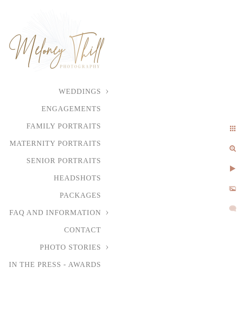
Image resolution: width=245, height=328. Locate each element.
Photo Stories (70, 247)
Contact (82, 230)
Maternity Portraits (55, 143)
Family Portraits (63, 126)
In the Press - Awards (55, 264)
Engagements (71, 109)
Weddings (80, 91)
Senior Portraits (63, 160)
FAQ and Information (55, 212)
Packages (80, 195)
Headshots (77, 178)
